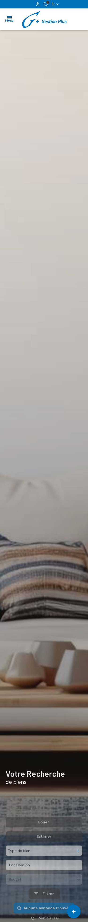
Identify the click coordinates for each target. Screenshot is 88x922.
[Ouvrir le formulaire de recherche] (44, 908)
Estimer (44, 851)
